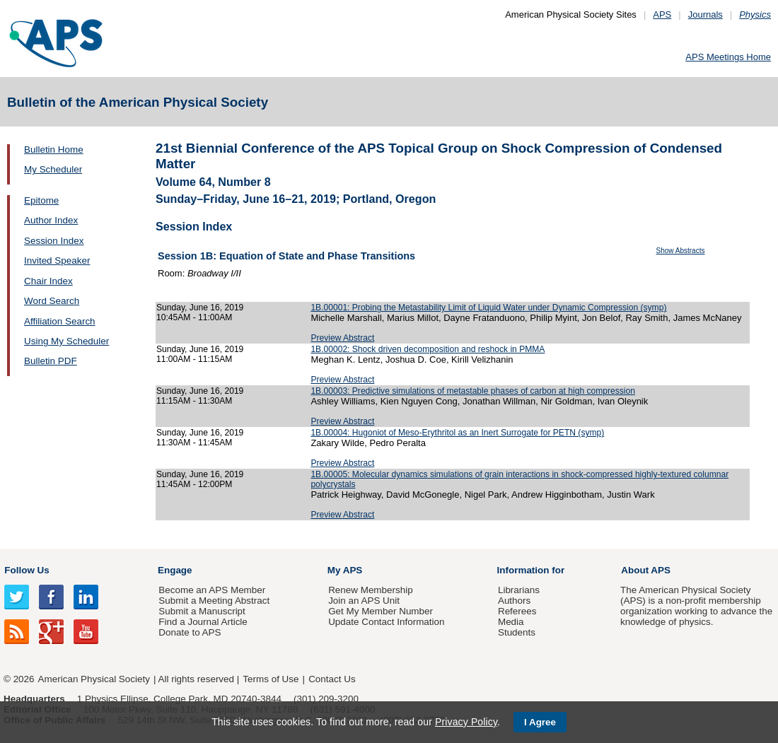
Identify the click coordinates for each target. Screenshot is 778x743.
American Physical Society (94, 679)
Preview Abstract (342, 338)
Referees (517, 611)
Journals (705, 14)
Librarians (519, 590)
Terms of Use (270, 679)
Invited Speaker (57, 260)
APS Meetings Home (728, 57)
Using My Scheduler (66, 341)
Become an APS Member (211, 590)
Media (511, 621)
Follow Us (26, 570)
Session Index (53, 240)
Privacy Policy (466, 721)
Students (516, 632)
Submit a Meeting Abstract (213, 600)
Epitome (41, 200)
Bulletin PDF (50, 361)
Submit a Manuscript (201, 611)
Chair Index (48, 281)
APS (662, 14)
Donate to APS (189, 632)
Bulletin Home (53, 149)
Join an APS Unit (364, 600)
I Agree (540, 722)
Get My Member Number (380, 611)
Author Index (51, 220)
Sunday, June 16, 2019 (199, 307)
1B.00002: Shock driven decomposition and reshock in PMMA (427, 349)
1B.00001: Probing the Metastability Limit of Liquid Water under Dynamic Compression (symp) (488, 307)
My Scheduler (53, 169)
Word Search (51, 301)
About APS (645, 570)
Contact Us (331, 679)
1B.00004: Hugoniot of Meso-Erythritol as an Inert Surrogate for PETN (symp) (457, 433)
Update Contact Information (386, 621)
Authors (514, 600)
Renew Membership (370, 590)
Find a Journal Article (202, 621)
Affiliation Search (59, 321)
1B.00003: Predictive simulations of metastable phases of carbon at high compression (472, 391)
